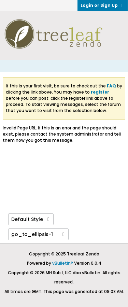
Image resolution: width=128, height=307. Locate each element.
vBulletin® (62, 263)
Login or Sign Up (103, 5)
